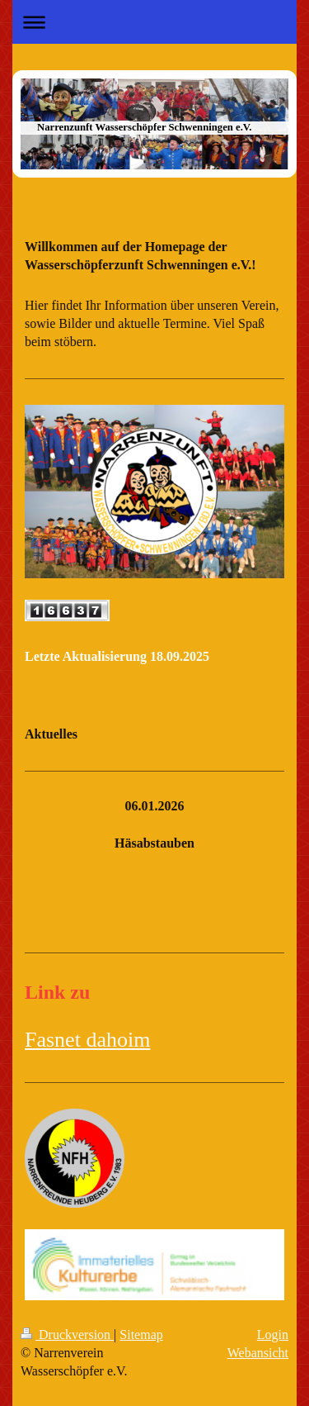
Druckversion (67, 1335)
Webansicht (257, 1353)
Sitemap (140, 1335)
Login (272, 1335)
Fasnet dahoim (87, 1040)
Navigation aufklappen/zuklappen (154, 22)
